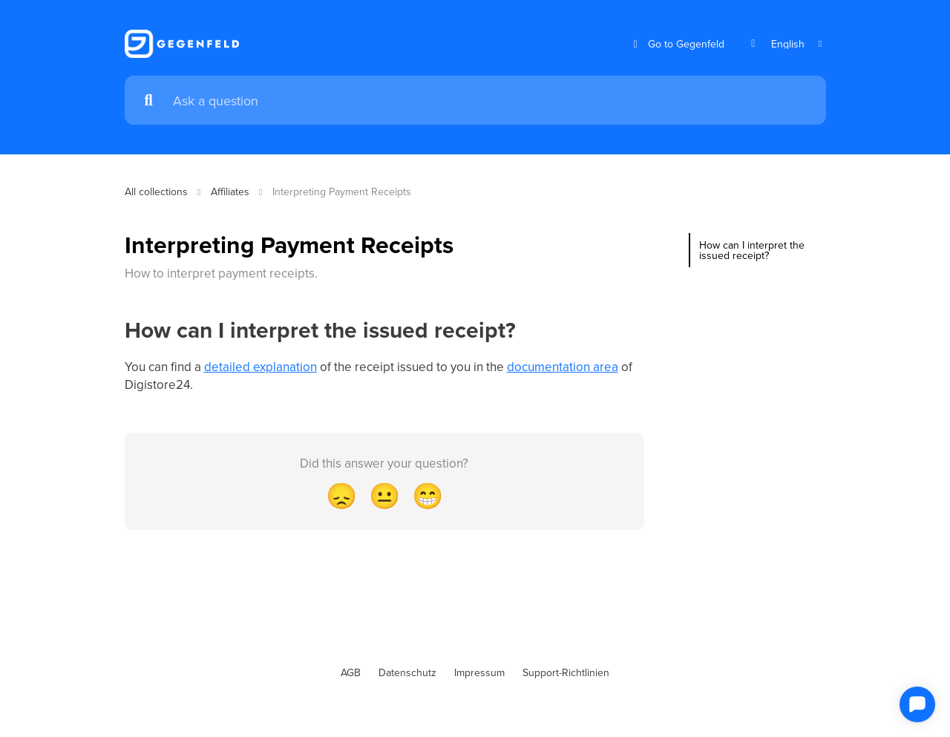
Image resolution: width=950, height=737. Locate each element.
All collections (156, 191)
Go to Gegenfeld (677, 44)
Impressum (479, 672)
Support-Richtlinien (565, 672)
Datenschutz (407, 672)
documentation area (562, 367)
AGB (351, 672)
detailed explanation (260, 367)
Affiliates (230, 191)
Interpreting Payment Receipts (341, 191)
